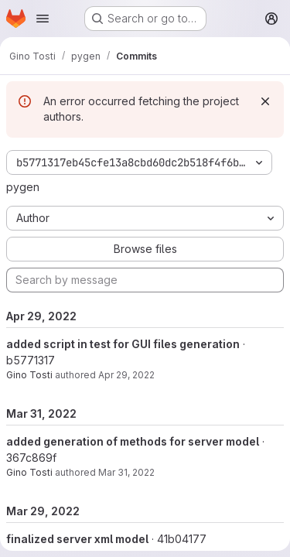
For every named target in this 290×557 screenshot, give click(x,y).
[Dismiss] (265, 101)
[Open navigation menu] (42, 18)
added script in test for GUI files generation (123, 343)
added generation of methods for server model (132, 441)
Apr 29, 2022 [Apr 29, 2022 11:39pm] (126, 375)
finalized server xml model (77, 538)
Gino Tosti (29, 375)
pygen (22, 186)
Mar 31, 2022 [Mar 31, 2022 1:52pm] (126, 472)
